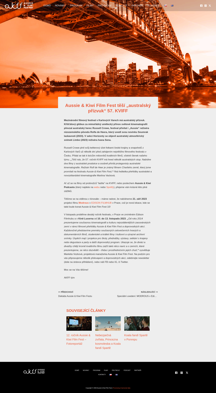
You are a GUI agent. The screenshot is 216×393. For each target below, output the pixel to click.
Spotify (110, 187)
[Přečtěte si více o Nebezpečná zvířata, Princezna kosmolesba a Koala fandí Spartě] (108, 323)
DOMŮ (53, 5)
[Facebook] (201, 6)
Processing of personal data (121, 388)
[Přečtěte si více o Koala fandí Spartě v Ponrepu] (137, 323)
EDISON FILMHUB (101, 203)
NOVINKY (64, 5)
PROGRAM (79, 5)
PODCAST (120, 5)
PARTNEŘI (135, 5)
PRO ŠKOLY (105, 5)
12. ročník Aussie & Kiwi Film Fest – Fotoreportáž (78, 339)
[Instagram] (205, 6)
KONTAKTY (150, 5)
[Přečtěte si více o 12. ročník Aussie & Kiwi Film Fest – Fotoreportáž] (79, 323)
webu (97, 187)
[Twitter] (210, 6)
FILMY (91, 5)
